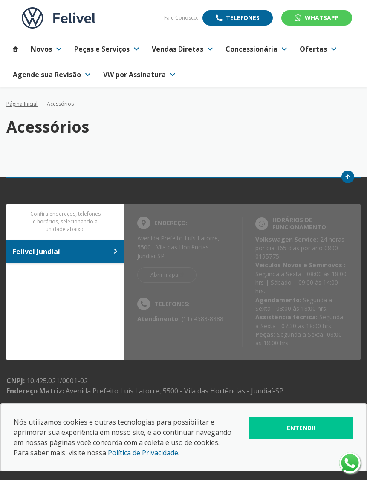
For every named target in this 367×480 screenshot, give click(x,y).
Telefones (243, 18)
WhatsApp (322, 18)
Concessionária (256, 49)
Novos (46, 49)
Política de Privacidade (143, 452)
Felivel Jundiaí (65, 251)
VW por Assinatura (139, 74)
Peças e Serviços (106, 49)
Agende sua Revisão (51, 74)
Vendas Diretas (182, 49)
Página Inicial (22, 103)
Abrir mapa (164, 274)
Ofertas (318, 49)
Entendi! (301, 428)
